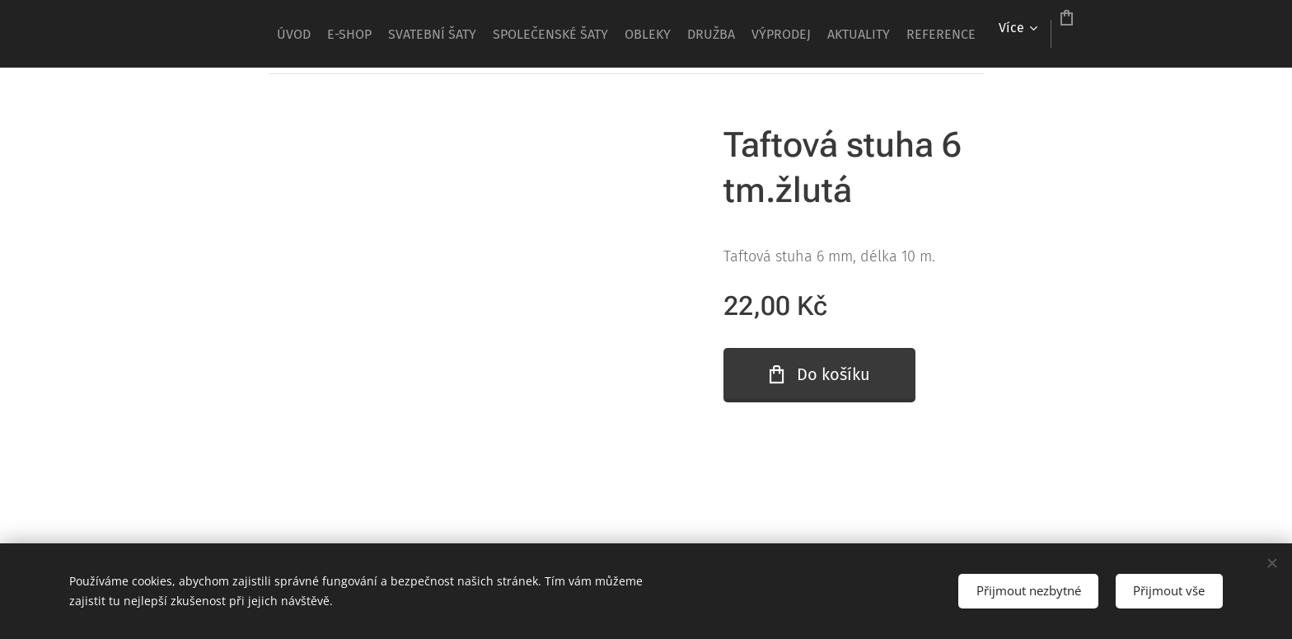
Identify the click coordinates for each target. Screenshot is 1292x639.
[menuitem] (326, 34)
